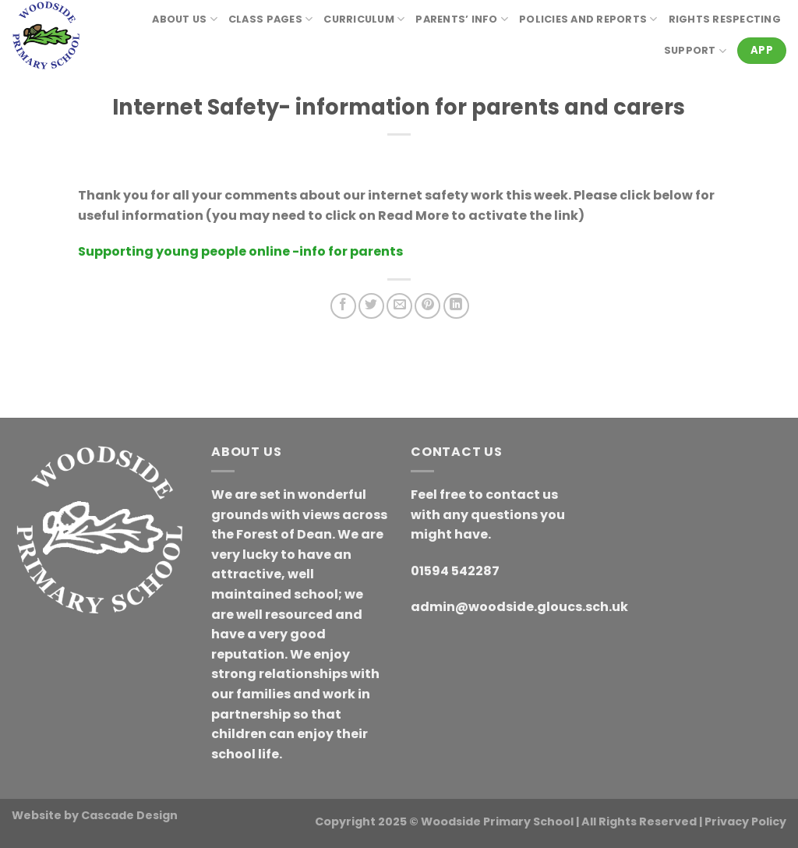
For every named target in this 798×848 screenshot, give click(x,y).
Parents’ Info (461, 19)
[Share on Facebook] (343, 306)
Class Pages (270, 19)
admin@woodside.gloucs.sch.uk (519, 607)
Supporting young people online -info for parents (240, 251)
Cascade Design (129, 815)
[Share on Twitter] (371, 306)
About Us (184, 19)
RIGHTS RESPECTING (725, 19)
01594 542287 (455, 571)
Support (695, 51)
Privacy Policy (745, 821)
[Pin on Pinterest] (427, 306)
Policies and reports (588, 19)
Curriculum (363, 19)
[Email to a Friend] (399, 306)
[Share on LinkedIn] (456, 306)
